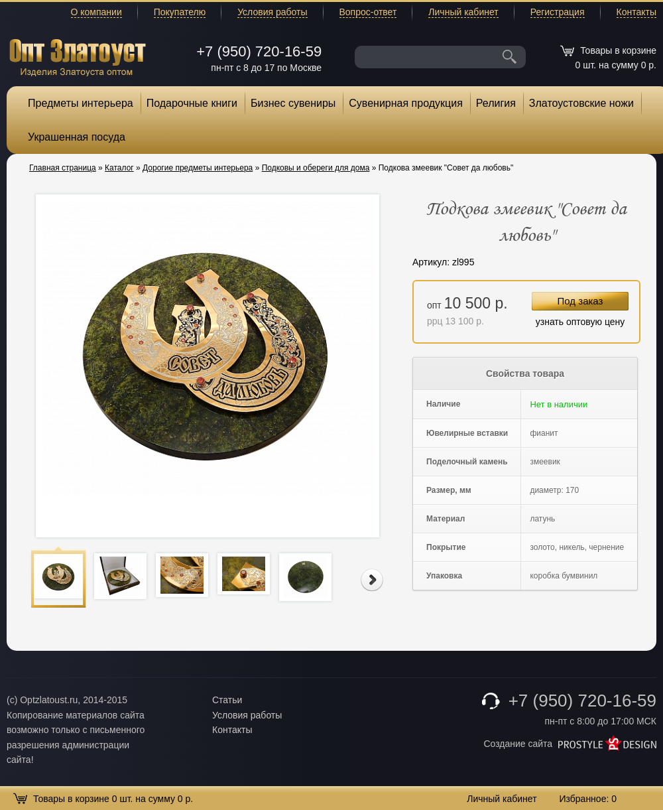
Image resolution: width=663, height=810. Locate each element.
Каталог (119, 167)
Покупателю (180, 12)
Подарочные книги (192, 103)
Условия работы (272, 12)
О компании (96, 12)
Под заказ (580, 300)
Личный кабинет (463, 12)
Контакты (636, 12)
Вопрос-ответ (368, 12)
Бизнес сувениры (293, 103)
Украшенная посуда (76, 137)
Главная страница (62, 167)
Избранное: (588, 798)
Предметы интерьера (80, 103)
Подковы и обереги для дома (316, 167)
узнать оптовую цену (580, 321)
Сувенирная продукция (406, 103)
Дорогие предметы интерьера (198, 167)
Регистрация (557, 12)
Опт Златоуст (78, 56)
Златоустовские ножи (581, 103)
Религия (496, 103)
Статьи (227, 700)
